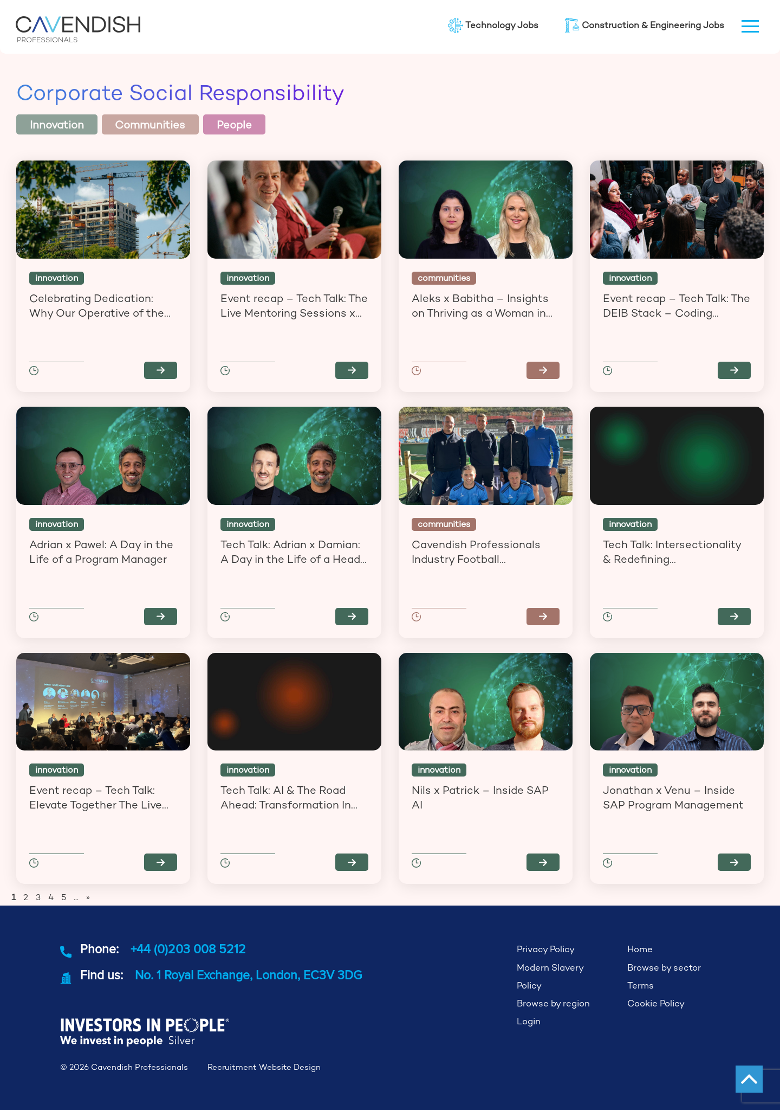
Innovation (57, 125)
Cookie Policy (656, 1003)
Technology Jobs (493, 25)
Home (640, 949)
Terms (640, 985)
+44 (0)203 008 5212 (188, 949)
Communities (150, 125)
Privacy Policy (546, 949)
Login (529, 1021)
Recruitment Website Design (264, 1067)
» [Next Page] (88, 897)
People (234, 125)
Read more (160, 370)
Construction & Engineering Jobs (644, 25)
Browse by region (553, 1003)
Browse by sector (664, 967)
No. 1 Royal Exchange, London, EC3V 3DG (248, 975)
